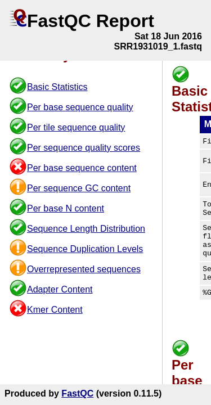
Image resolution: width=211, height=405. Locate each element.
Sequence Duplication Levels (85, 249)
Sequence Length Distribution (86, 228)
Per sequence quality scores (83, 147)
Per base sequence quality (80, 107)
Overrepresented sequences (84, 269)
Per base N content (65, 208)
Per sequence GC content (79, 188)
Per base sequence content (82, 168)
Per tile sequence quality (76, 127)
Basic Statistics (57, 87)
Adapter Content (60, 289)
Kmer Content (55, 309)
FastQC (77, 393)
